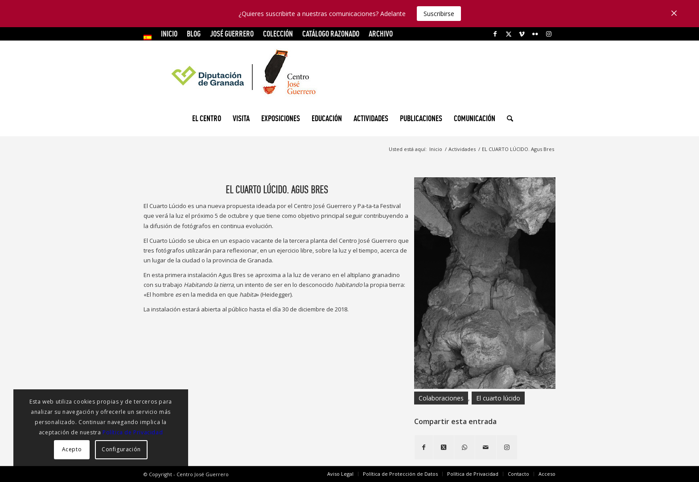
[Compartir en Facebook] (424, 447)
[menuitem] (150, 37)
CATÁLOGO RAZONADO (330, 33)
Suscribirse (439, 13)
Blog (194, 33)
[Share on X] (443, 447)
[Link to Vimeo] (521, 34)
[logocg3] (349, 74)
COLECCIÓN (278, 33)
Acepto (72, 449)
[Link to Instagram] (548, 34)
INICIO (169, 33)
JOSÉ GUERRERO (232, 33)
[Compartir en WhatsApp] (464, 447)
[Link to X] (508, 34)
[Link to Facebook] (495, 34)
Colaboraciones (441, 398)
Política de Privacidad (133, 432)
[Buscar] (507, 118)
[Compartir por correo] (485, 447)
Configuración (121, 449)
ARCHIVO (381, 33)
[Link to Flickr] (535, 34)
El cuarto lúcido (498, 398)
